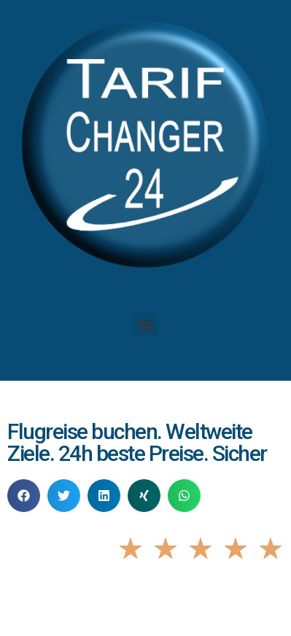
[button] (145, 325)
